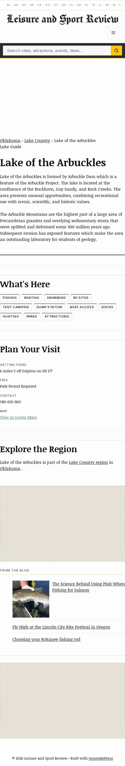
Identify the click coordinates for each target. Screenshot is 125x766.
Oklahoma (10, 140)
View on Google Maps (18, 417)
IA (114, 4)
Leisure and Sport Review (62, 18)
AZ (24, 4)
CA (40, 4)
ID (93, 4)
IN (107, 4)
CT (56, 4)
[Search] (116, 50)
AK (16, 4)
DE (64, 4)
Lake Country (37, 140)
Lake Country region (88, 462)
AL (9, 4)
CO (48, 4)
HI (86, 4)
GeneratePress (101, 758)
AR (32, 4)
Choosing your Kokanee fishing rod (46, 639)
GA (79, 4)
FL (71, 4)
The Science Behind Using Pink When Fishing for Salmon (88, 587)
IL (100, 4)
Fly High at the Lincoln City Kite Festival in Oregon (61, 627)
